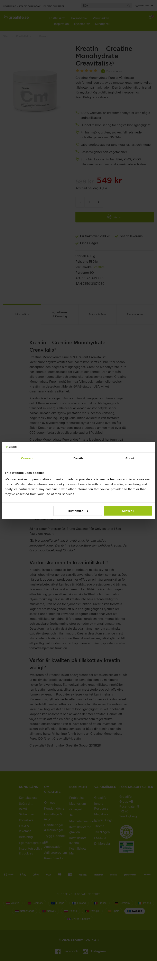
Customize (78, 510)
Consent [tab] (27, 458)
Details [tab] (78, 458)
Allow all (128, 510)
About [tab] (129, 458)
